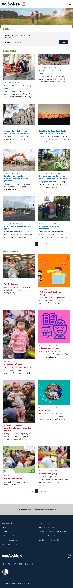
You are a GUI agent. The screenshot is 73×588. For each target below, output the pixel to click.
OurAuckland (7, 523)
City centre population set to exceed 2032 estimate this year (53, 177)
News (4, 527)
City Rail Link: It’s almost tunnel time (53, 72)
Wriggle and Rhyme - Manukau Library (17, 429)
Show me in (11, 36)
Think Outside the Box (49, 348)
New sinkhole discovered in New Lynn (18, 227)
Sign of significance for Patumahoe (49, 227)
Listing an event (8, 536)
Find (63, 42)
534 (45, 244)
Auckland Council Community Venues (52, 532)
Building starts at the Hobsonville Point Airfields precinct (16, 178)
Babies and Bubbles (13, 479)
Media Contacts (44, 523)
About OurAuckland (9, 544)
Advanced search (13, 42)
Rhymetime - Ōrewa (13, 364)
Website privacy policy (47, 527)
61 (45, 491)
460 (36, 244)
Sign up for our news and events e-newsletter (36, 511)
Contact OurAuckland (10, 540)
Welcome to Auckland (47, 536)
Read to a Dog (45, 410)
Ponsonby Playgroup (48, 473)
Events (4, 532)
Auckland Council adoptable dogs (51, 540)
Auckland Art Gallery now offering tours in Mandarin (16, 132)
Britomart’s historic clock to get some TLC (18, 87)
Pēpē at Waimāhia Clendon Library (51, 293)
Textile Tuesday (11, 284)
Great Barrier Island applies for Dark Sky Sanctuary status (53, 132)
